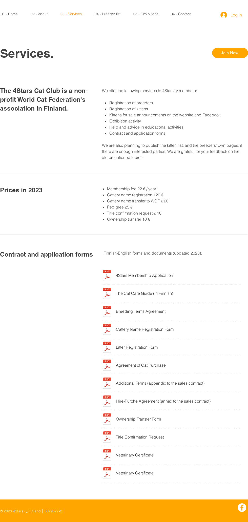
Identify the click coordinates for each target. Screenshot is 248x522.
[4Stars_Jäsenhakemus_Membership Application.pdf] (107, 276)
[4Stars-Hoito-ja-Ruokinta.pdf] (107, 294)
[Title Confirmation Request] (177, 437)
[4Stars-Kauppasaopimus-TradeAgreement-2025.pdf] (107, 384)
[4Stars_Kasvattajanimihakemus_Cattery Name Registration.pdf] (107, 330)
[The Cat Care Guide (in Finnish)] (177, 293)
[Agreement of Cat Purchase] (177, 365)
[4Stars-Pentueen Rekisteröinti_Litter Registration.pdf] (107, 348)
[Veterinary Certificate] (177, 455)
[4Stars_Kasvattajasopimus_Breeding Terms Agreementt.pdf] (107, 312)
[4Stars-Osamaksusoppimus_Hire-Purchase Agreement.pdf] (107, 401)
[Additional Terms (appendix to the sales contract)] (177, 383)
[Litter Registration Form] (177, 347)
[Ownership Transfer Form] (177, 419)
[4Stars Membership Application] (177, 275)
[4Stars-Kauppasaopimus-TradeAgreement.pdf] (107, 366)
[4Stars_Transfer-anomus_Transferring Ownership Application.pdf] (107, 419)
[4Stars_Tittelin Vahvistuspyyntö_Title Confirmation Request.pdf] (107, 437)
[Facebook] (242, 507)
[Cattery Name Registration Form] (177, 329)
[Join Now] (230, 53)
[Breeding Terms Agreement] (177, 311)
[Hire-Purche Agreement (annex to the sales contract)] (177, 401)
